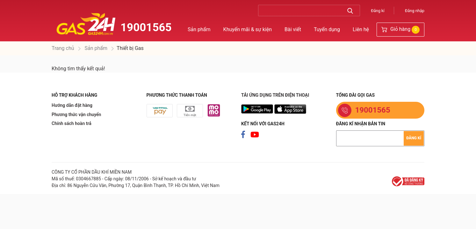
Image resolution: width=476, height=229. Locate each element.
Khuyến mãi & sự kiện (247, 29)
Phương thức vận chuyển (76, 114)
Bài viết (293, 29)
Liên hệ (361, 29)
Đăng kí (378, 10)
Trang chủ (63, 48)
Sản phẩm (199, 29)
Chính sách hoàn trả (71, 123)
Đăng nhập (414, 10)
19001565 (146, 27)
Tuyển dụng (327, 29)
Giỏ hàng (400, 30)
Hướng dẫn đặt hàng (72, 105)
